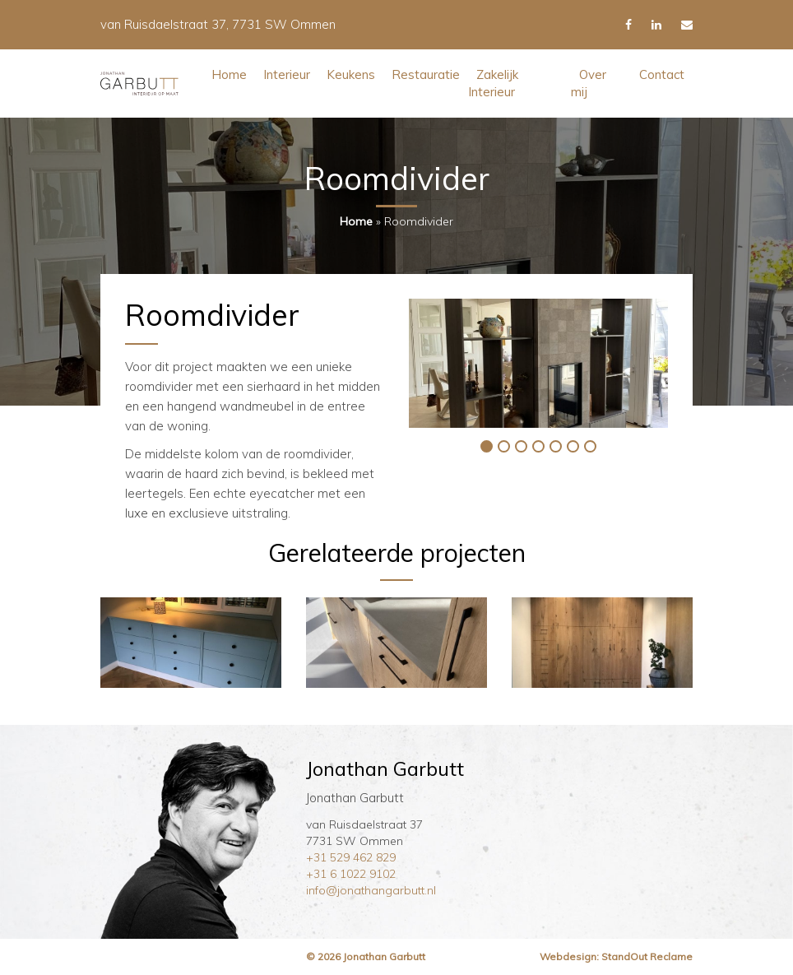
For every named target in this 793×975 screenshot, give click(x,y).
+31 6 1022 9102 (351, 873)
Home (229, 74)
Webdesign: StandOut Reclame (616, 956)
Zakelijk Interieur (493, 83)
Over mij (588, 83)
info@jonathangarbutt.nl (371, 890)
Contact (661, 74)
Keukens (351, 74)
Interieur (286, 74)
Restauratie (426, 74)
